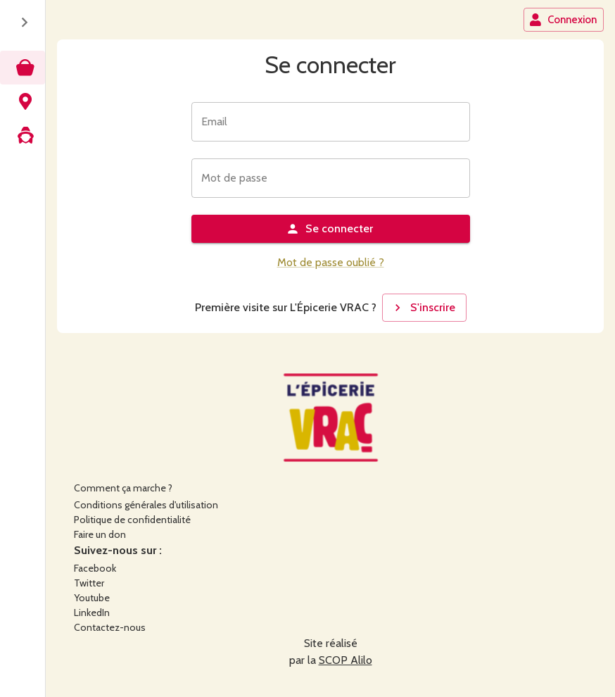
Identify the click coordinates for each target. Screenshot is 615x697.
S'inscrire (423, 308)
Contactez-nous (110, 627)
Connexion (563, 19)
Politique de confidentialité (132, 519)
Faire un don (100, 534)
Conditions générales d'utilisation (146, 504)
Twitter (89, 583)
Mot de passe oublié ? (330, 262)
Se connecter (329, 229)
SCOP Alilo (345, 660)
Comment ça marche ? (123, 488)
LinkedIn (92, 612)
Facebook (95, 568)
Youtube (92, 597)
